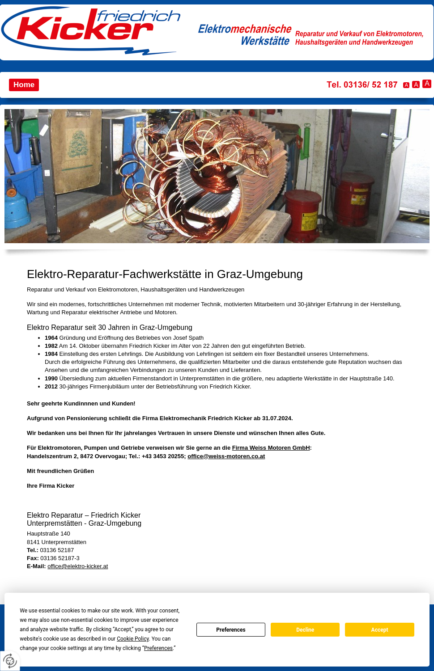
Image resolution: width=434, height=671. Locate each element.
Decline (305, 630)
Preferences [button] (158, 648)
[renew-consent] (10, 661)
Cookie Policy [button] (133, 639)
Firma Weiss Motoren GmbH (271, 447)
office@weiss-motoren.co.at (226, 456)
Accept (379, 630)
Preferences (231, 630)
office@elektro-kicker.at (77, 566)
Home (23, 84)
